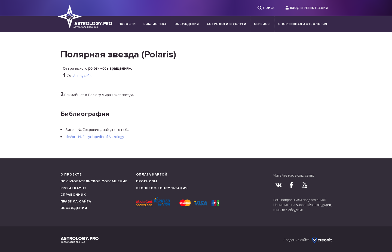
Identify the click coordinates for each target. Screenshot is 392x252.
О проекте (71, 175)
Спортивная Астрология (302, 24)
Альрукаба (82, 75)
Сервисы (262, 24)
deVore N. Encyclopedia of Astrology (95, 136)
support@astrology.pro (313, 204)
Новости (127, 24)
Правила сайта (75, 201)
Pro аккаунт (73, 188)
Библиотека (155, 24)
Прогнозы (146, 181)
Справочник (73, 195)
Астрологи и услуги (227, 24)
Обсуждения (186, 24)
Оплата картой (152, 175)
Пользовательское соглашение (93, 181)
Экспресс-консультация (162, 188)
